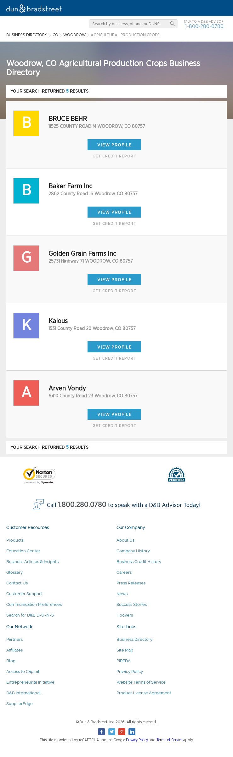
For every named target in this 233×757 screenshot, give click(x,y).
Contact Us (17, 583)
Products (15, 540)
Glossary (14, 572)
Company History (133, 551)
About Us (125, 540)
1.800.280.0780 (82, 505)
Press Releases (130, 583)
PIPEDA (123, 660)
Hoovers (124, 615)
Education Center (23, 551)
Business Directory (134, 639)
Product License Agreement (143, 693)
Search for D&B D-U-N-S (30, 615)
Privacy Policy (129, 671)
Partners (14, 639)
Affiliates (14, 650)
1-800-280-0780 (204, 26)
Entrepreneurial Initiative (30, 682)
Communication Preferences (34, 604)
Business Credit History (138, 561)
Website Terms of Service (141, 682)
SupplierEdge (19, 703)
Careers (124, 572)
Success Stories (131, 604)
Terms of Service (169, 740)
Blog (10, 660)
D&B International (23, 693)
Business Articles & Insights (32, 561)
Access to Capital (22, 671)
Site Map (124, 650)
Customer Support (24, 593)
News (122, 593)
